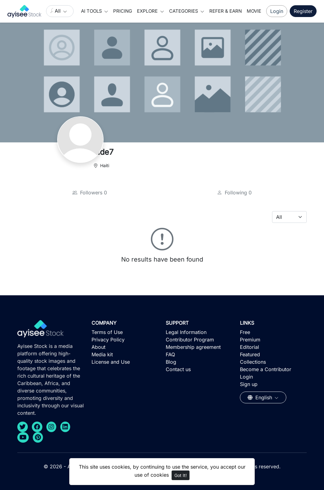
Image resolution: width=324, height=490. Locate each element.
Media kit (102, 354)
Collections (253, 362)
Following (234, 192)
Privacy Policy (108, 339)
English (261, 397)
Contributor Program (190, 339)
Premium (250, 339)
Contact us (178, 369)
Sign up (249, 384)
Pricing (122, 11)
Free (245, 332)
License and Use (111, 362)
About (98, 347)
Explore (148, 11)
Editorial (249, 347)
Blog (171, 362)
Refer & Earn (225, 11)
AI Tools (92, 11)
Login (276, 11)
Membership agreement (193, 347)
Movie (254, 11)
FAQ (170, 354)
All (58, 11)
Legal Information (186, 332)
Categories (184, 11)
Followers (89, 192)
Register (303, 11)
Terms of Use (107, 332)
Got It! (180, 475)
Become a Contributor (265, 369)
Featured (250, 354)
